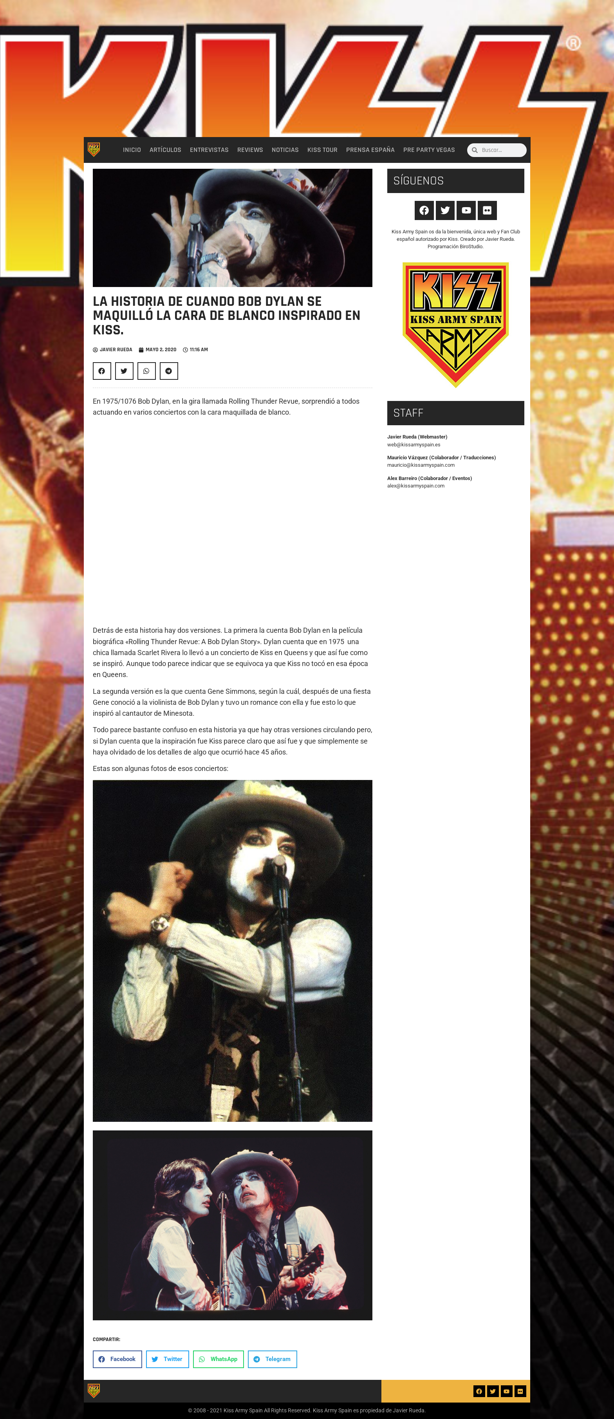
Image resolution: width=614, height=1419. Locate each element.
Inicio (132, 150)
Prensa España (370, 150)
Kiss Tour (322, 150)
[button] (102, 371)
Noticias (285, 150)
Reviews (250, 150)
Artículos (165, 150)
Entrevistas (209, 150)
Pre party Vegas (429, 150)
